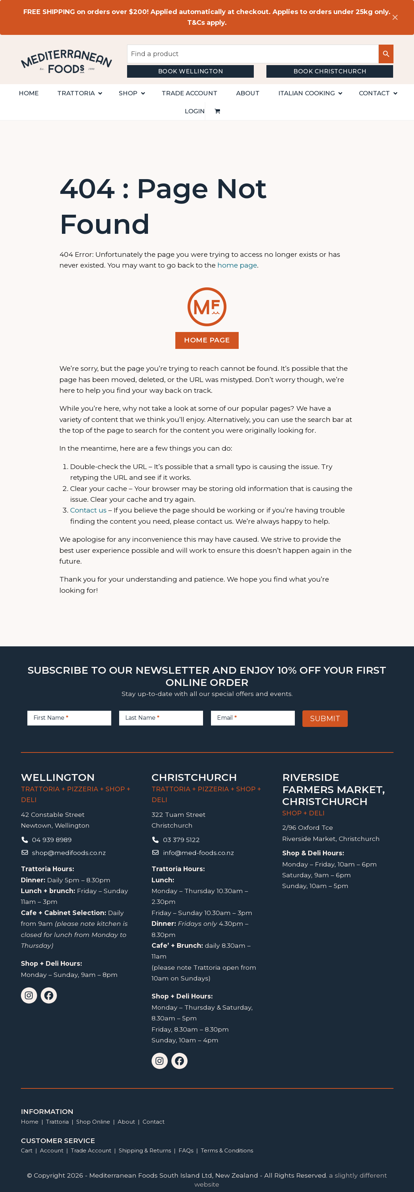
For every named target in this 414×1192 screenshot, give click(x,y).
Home (30, 1121)
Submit (325, 718)
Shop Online (94, 1121)
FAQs (186, 1150)
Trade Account (91, 1150)
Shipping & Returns (145, 1150)
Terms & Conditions (227, 1150)
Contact (154, 1121)
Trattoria (57, 1121)
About (126, 1121)
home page (237, 265)
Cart (26, 1150)
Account (51, 1150)
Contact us (88, 510)
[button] (217, 111)
